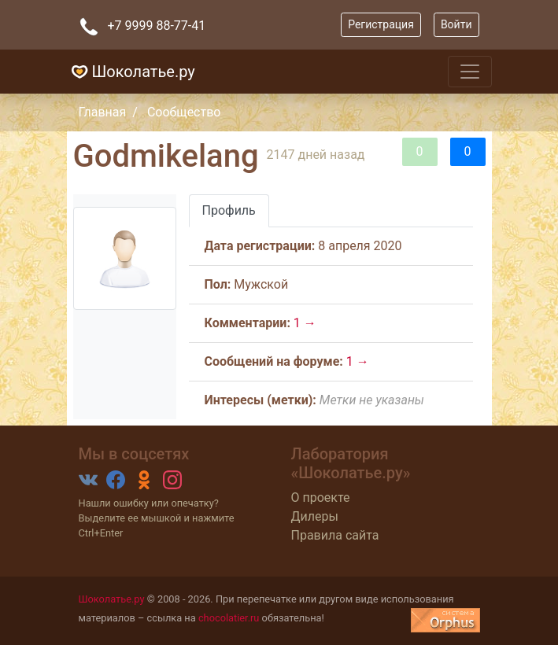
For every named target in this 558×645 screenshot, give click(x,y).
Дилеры (314, 516)
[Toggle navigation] (470, 71)
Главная (103, 112)
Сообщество (184, 112)
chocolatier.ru (229, 618)
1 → (305, 322)
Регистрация (381, 24)
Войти (456, 24)
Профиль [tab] (229, 210)
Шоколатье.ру (131, 71)
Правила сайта (335, 535)
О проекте (320, 497)
